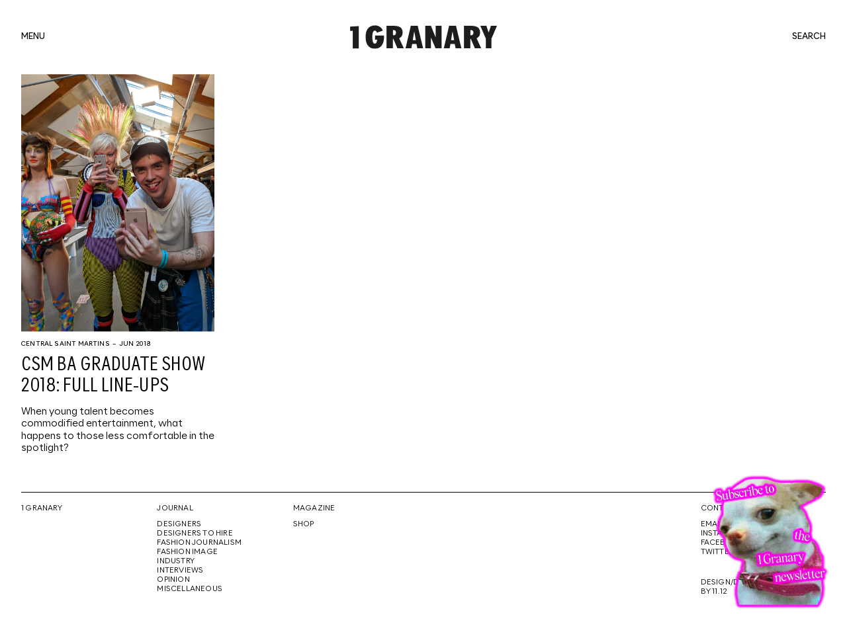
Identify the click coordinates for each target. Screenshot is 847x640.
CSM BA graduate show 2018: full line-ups (113, 375)
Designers (179, 524)
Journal (175, 508)
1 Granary (41, 508)
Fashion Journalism (199, 543)
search (809, 37)
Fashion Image (187, 552)
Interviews (180, 571)
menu (33, 37)
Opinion (173, 580)
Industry (176, 561)
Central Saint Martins (65, 343)
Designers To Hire (195, 534)
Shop (303, 524)
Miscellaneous (189, 589)
